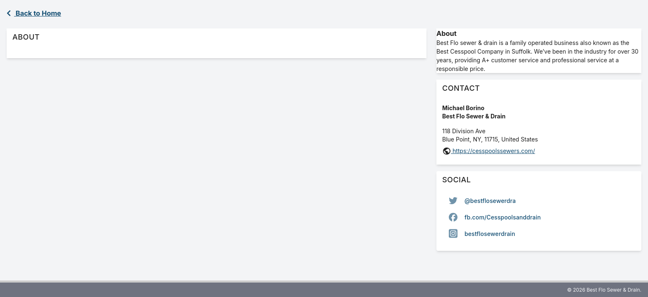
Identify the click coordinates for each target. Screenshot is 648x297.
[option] (539, 200)
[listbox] (539, 217)
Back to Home (34, 13)
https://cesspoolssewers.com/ (493, 150)
